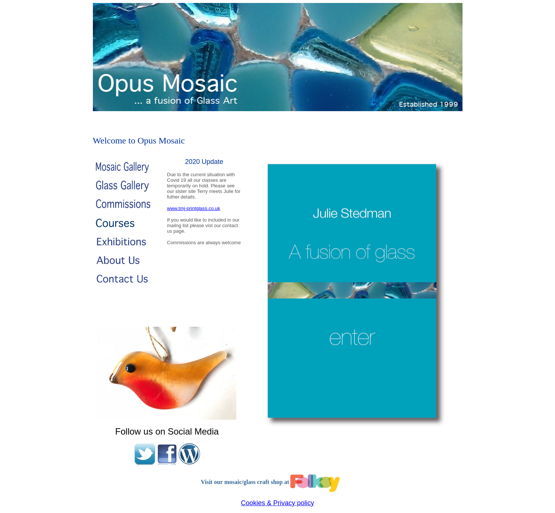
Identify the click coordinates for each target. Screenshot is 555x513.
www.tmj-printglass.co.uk (193, 208)
